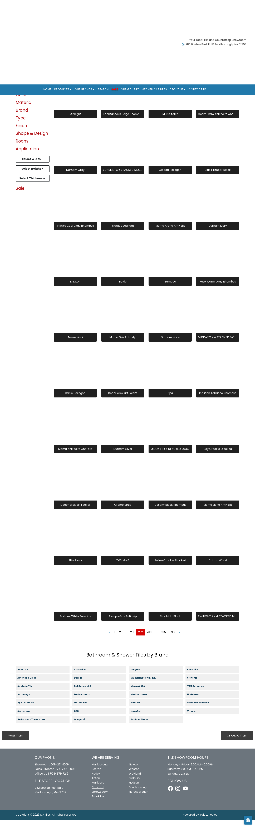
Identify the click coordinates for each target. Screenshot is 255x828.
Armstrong (27, 719)
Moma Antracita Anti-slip (75, 457)
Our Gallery (130, 89)
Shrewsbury (100, 800)
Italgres (138, 677)
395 (163, 640)
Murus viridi (75, 345)
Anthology (26, 702)
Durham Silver (122, 457)
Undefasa (196, 702)
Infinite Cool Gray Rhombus (75, 234)
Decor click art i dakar (75, 513)
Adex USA (25, 677)
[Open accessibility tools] (248, 820)
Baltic (123, 290)
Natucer (139, 711)
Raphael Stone (142, 727)
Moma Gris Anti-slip (122, 345)
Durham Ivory (217, 234)
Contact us (198, 89)
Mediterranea (142, 702)
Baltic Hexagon (75, 401)
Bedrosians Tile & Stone (34, 727)
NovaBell (139, 719)
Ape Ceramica (29, 711)
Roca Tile (195, 677)
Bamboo (170, 290)
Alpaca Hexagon (170, 178)
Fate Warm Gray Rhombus (218, 290)
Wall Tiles (15, 744)
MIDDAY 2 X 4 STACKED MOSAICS (217, 345)
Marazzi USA (141, 694)
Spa (170, 401)
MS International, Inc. (146, 686)
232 (140, 640)
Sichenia (195, 686)
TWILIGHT (122, 569)
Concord (98, 795)
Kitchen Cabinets (154, 89)
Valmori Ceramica (201, 711)
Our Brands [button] (84, 89)
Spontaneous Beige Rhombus (123, 122)
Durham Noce (170, 345)
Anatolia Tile (28, 694)
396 (172, 640)
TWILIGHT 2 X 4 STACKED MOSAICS (217, 625)
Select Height (31, 177)
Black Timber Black (218, 178)
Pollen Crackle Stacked (170, 569)
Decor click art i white (123, 401)
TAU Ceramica (198, 694)
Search (103, 89)
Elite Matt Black (170, 625)
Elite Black (75, 569)
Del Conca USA (85, 694)
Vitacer (194, 719)
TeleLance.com (210, 823)
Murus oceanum (123, 234)
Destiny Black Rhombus (170, 513)
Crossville (83, 677)
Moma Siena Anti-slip (217, 513)
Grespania (83, 727)
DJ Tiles (45, 823)
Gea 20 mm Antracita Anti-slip (217, 122)
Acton (96, 786)
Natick (96, 782)
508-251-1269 (60, 773)
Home (47, 89)
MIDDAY (75, 290)
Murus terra (170, 122)
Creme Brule (122, 513)
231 (132, 640)
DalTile (82, 686)
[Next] (179, 640)
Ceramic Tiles (237, 744)
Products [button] (62, 89)
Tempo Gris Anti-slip (123, 625)
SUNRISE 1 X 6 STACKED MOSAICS (123, 178)
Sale (114, 89)
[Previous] (109, 640)
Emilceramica (85, 702)
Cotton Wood (218, 569)
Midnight (75, 122)
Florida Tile (84, 711)
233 (149, 640)
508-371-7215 (59, 782)
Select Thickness (31, 186)
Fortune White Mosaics (75, 625)
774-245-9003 (65, 777)
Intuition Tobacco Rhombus (217, 401)
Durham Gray (75, 178)
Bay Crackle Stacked (218, 457)
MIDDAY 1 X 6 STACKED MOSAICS (170, 457)
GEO (78, 719)
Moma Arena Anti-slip (170, 234)
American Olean (30, 686)
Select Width (31, 167)
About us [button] (177, 89)
